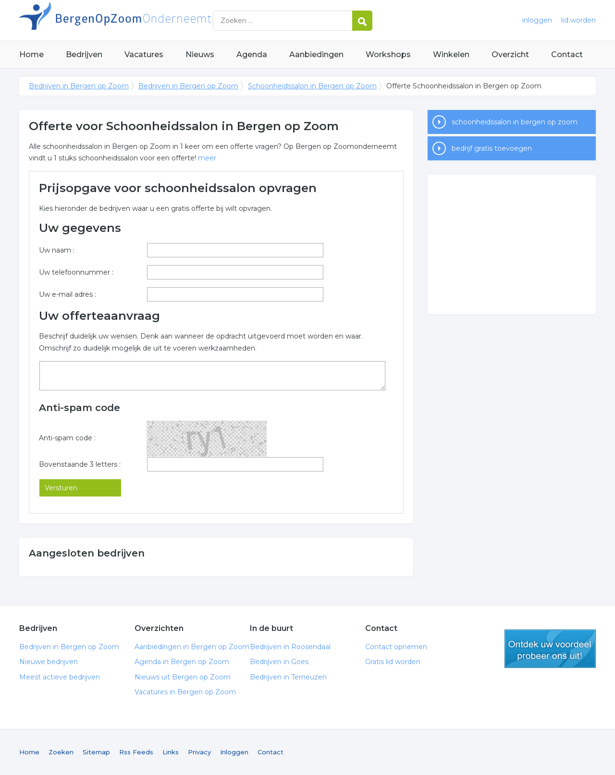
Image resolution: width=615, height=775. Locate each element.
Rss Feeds (136, 752)
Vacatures (143, 54)
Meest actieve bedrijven (59, 677)
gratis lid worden (550, 649)
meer (207, 158)
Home (31, 54)
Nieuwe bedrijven (48, 661)
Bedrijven (84, 54)
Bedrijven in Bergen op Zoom (139, 20)
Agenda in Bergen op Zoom (182, 661)
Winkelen (451, 54)
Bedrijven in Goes (279, 661)
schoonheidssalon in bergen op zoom (515, 122)
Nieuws (199, 54)
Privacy (199, 752)
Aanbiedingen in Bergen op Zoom (192, 646)
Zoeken (61, 752)
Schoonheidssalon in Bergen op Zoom (312, 86)
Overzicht (510, 54)
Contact (567, 54)
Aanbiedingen (316, 54)
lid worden (578, 20)
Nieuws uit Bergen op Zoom (183, 677)
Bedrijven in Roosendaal (290, 646)
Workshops (388, 54)
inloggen (537, 20)
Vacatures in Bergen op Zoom (185, 692)
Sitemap (96, 752)
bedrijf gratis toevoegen (492, 148)
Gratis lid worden (392, 661)
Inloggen (234, 752)
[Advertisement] (511, 244)
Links (170, 752)
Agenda (251, 54)
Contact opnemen (396, 646)
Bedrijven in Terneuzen (288, 677)
